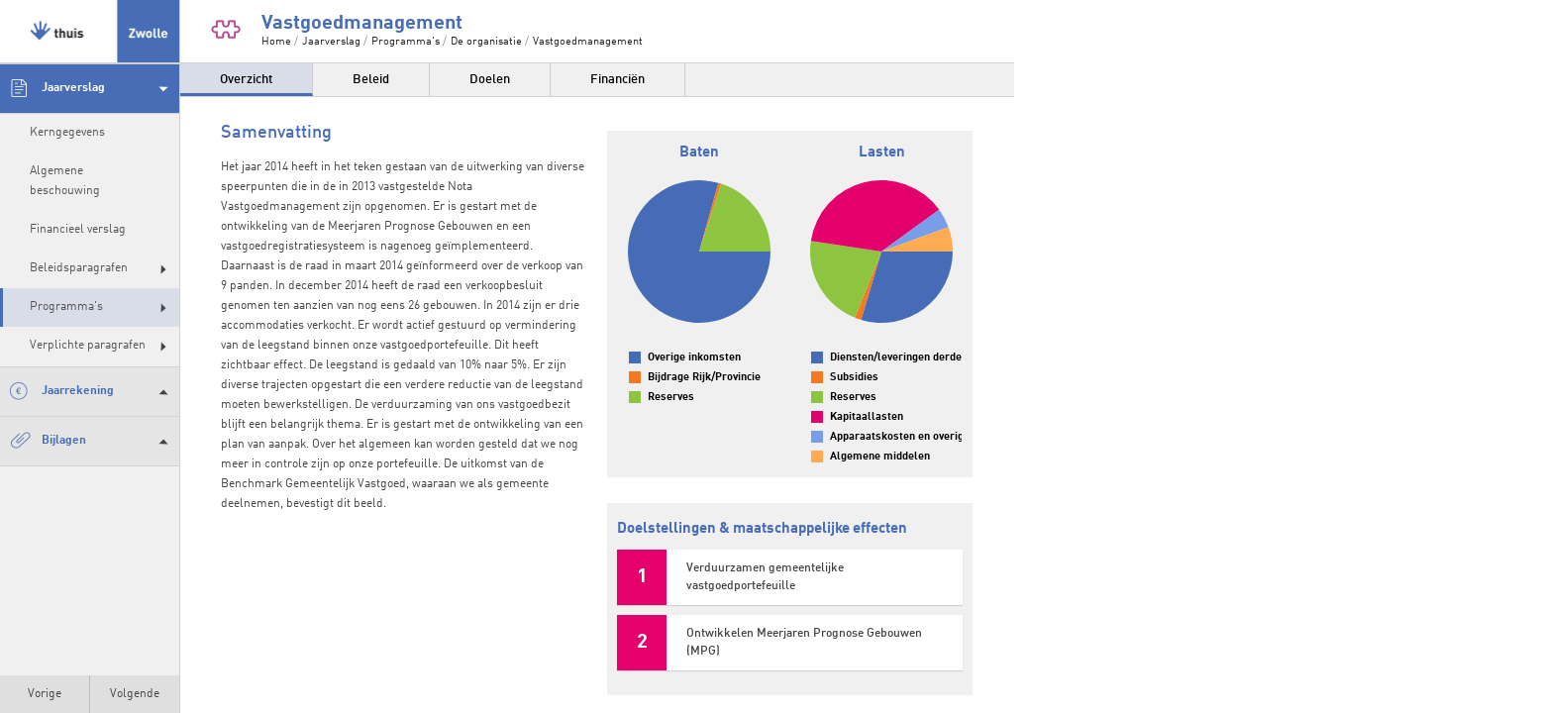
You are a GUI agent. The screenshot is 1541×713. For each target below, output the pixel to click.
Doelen (489, 79)
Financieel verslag (78, 230)
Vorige (44, 694)
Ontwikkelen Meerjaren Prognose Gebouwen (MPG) (804, 643)
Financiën (617, 79)
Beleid (371, 79)
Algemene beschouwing (65, 180)
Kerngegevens (67, 133)
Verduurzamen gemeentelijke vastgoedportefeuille (765, 577)
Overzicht (246, 79)
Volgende (134, 694)
